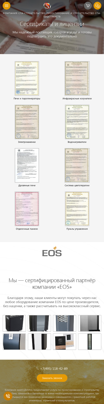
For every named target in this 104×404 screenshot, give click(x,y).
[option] (52, 27)
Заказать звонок (52, 378)
